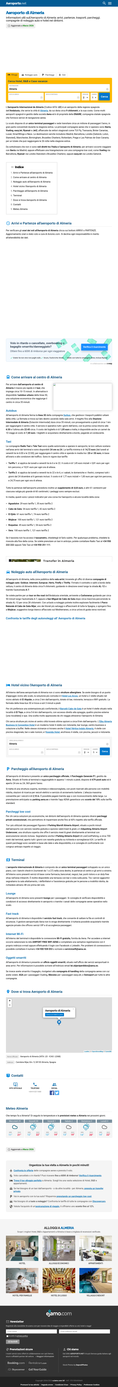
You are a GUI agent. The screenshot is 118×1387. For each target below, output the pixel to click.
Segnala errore (47, 1385)
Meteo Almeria (20, 209)
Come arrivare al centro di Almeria (30, 177)
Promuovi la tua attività (30, 1385)
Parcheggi (49, 75)
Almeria (44, 110)
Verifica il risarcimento (90, 1175)
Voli (64, 75)
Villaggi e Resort (95, 1282)
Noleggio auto (31, 75)
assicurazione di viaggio (47, 1206)
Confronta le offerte (23, 1170)
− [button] (10, 1005)
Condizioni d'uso (61, 1385)
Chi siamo (73, 1349)
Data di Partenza (51, 94)
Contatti (17, 204)
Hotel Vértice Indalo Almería (79, 728)
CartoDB (108, 1051)
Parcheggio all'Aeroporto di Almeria (30, 191)
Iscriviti (14, 1342)
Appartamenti (95, 1250)
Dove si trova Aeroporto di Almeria (30, 200)
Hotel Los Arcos (70, 696)
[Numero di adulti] (85, 97)
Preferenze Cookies (92, 1385)
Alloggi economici (59, 1250)
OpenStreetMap (97, 1051)
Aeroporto (16, 3)
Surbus (66, 415)
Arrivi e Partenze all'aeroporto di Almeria (33, 172)
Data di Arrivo (14, 94)
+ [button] (10, 1001)
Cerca (104, 96)
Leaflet (86, 1051)
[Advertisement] (59, 49)
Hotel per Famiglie (22, 1282)
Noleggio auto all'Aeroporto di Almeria (31, 181)
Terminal (17, 195)
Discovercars (99, 1201)
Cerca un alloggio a (16, 740)
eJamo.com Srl (59, 1381)
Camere (94, 94)
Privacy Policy (76, 1385)
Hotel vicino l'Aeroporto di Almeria (30, 186)
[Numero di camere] (94, 97)
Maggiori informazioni (45, 1357)
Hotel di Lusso (59, 1282)
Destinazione (13, 85)
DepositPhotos (82, 1365)
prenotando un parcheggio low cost (74, 1196)
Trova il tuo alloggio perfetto (28, 1180)
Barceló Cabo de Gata (71, 708)
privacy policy (22, 1336)
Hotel (22, 1250)
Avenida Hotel (53, 732)
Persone (85, 94)
